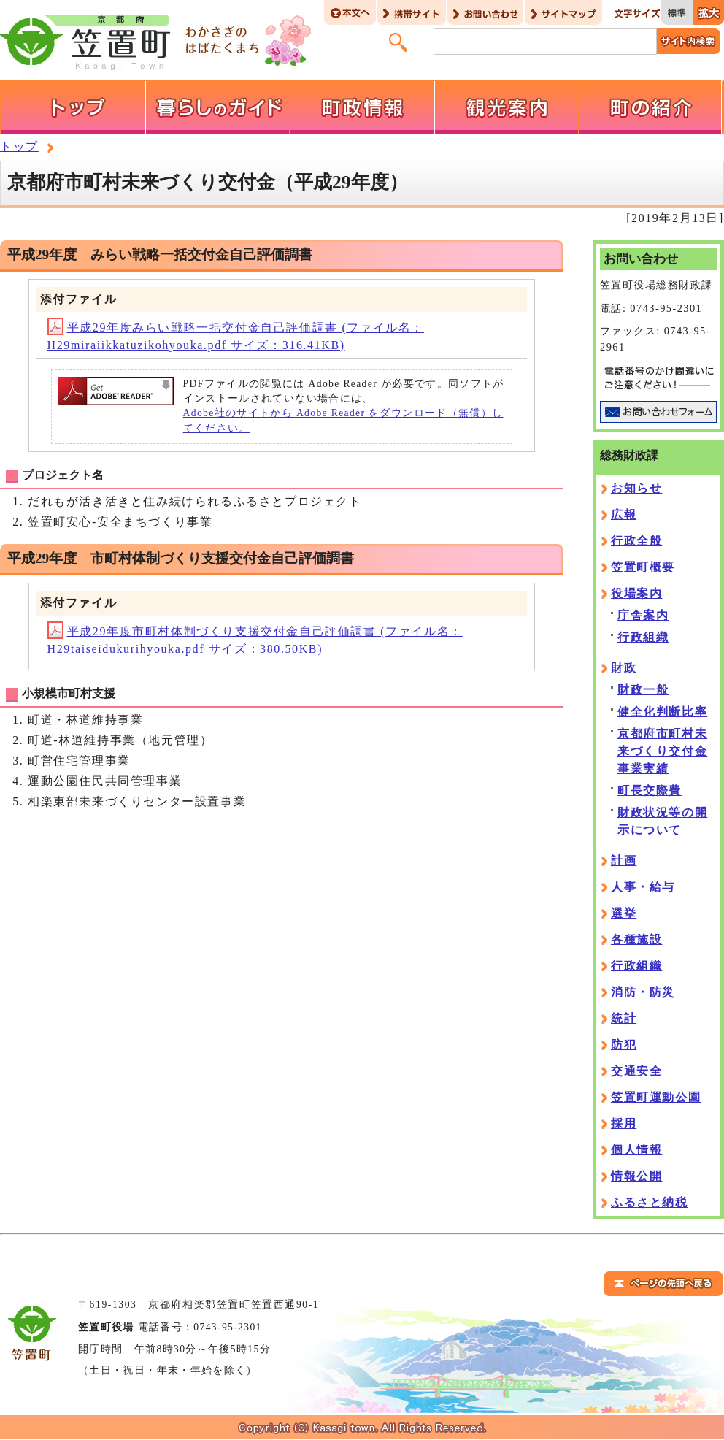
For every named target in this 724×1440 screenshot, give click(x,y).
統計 (623, 1018)
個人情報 (636, 1150)
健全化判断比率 (662, 711)
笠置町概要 (643, 567)
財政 (623, 668)
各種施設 (636, 939)
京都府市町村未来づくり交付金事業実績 (662, 751)
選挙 (623, 913)
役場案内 (636, 593)
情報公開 (636, 1176)
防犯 (623, 1044)
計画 (623, 860)
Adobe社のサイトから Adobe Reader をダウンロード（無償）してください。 (343, 420)
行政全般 (636, 541)
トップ (19, 146)
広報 (623, 514)
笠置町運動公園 (656, 1097)
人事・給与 (643, 887)
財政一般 (643, 689)
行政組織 (643, 637)
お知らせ (636, 488)
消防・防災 (643, 992)
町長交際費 (649, 790)
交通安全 (636, 1071)
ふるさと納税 (649, 1202)
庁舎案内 (643, 615)
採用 (623, 1123)
